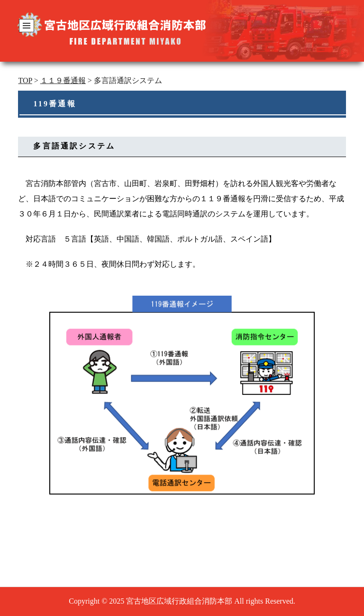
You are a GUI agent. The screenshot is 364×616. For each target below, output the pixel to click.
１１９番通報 (63, 80)
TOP (25, 80)
